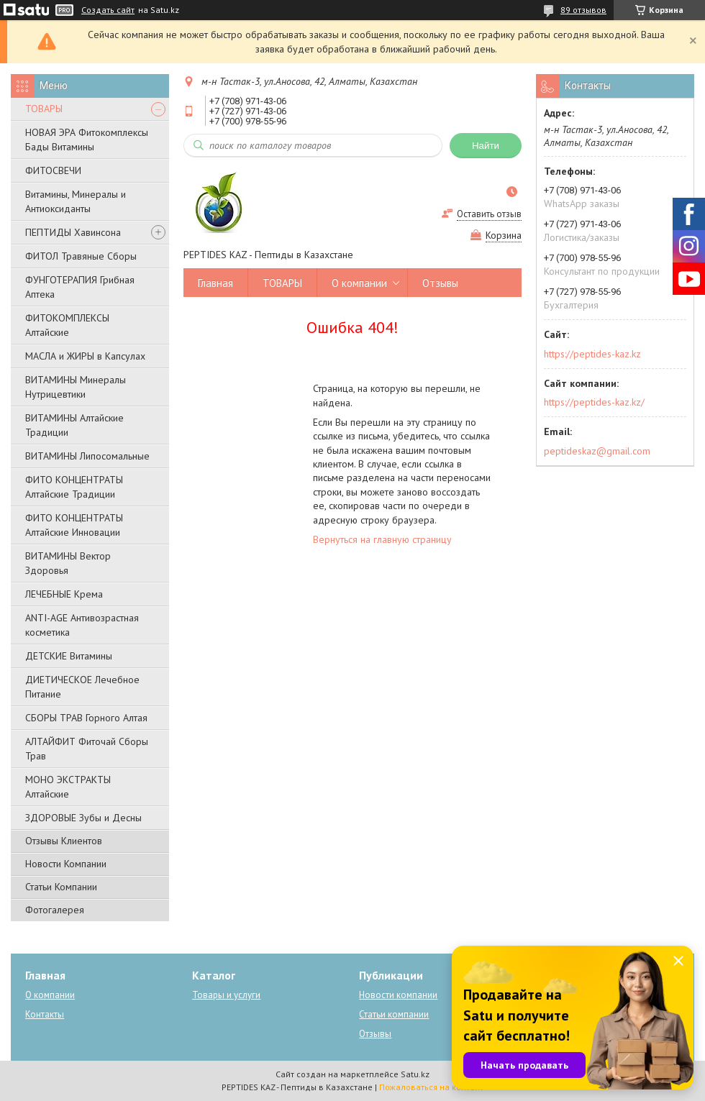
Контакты (44, 1014)
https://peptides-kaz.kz (592, 353)
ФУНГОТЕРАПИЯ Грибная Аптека (80, 287)
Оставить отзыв (489, 214)
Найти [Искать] (485, 145)
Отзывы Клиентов (63, 840)
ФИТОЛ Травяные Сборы (81, 256)
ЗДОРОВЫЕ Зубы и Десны (83, 817)
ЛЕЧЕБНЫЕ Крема (64, 594)
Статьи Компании (61, 886)
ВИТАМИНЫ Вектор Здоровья (68, 563)
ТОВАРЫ (44, 108)
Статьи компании (394, 1014)
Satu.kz (415, 1074)
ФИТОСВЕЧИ (53, 170)
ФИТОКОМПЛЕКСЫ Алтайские (67, 325)
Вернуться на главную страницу (382, 539)
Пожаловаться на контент (431, 1087)
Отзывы (440, 283)
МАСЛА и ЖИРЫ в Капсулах (85, 356)
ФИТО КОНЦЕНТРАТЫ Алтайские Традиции (74, 487)
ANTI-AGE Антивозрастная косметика (82, 625)
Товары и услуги (226, 995)
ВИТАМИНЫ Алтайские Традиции (74, 425)
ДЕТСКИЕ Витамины (68, 655)
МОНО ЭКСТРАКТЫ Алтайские (68, 786)
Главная (215, 283)
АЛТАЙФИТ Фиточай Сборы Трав (86, 748)
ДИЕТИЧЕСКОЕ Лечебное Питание (82, 686)
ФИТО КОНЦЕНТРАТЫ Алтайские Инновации (74, 525)
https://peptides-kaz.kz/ (594, 402)
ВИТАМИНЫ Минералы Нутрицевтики (75, 387)
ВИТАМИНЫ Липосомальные (87, 455)
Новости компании (398, 995)
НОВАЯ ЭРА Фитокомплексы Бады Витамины (86, 139)
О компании (359, 283)
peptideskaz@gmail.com (597, 450)
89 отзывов (583, 9)
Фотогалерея (54, 909)
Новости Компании (65, 863)
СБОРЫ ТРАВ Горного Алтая (86, 717)
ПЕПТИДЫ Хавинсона (73, 232)
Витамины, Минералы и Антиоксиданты (75, 201)
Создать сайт (108, 10)
